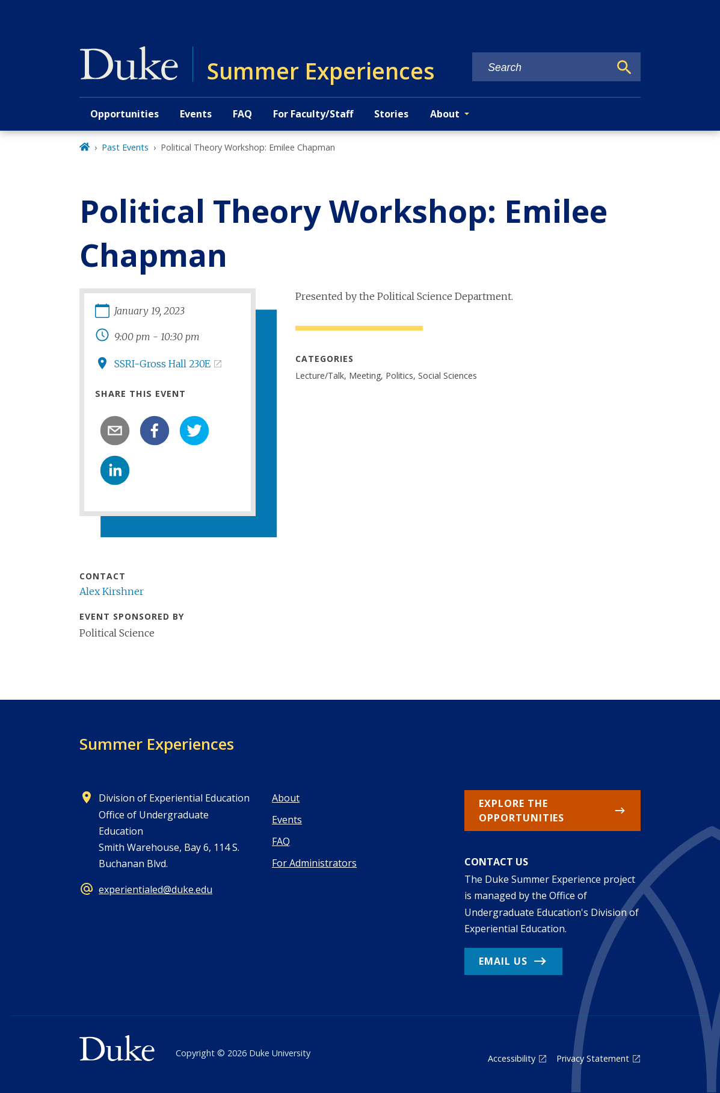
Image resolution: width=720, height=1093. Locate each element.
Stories (391, 113)
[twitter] (194, 431)
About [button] (445, 113)
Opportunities (124, 113)
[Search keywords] (541, 67)
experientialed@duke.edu (155, 889)
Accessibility (511, 1058)
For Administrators (314, 863)
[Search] (624, 67)
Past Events (125, 147)
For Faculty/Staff (313, 113)
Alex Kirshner (111, 591)
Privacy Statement (592, 1058)
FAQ (242, 113)
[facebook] (155, 431)
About (286, 798)
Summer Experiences (156, 744)
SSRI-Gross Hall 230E (162, 364)
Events (196, 113)
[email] (115, 431)
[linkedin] (115, 470)
